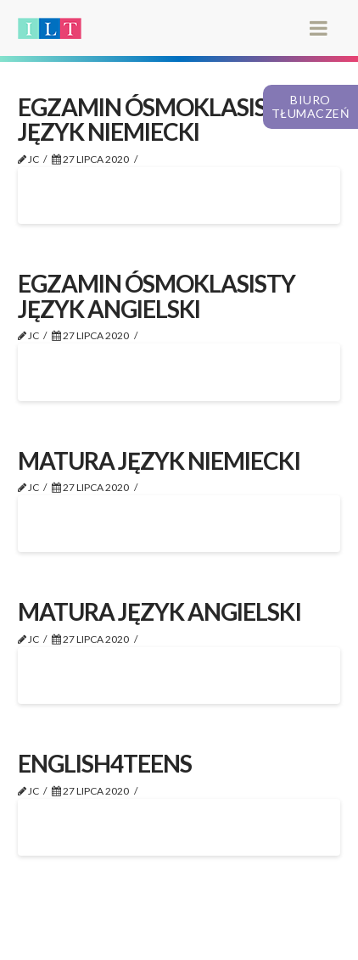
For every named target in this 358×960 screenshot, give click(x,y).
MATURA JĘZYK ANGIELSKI (159, 611)
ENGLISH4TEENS (105, 763)
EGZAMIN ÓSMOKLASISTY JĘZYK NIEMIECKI (156, 119)
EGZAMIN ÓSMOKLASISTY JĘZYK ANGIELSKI (156, 295)
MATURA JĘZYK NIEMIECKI (158, 460)
